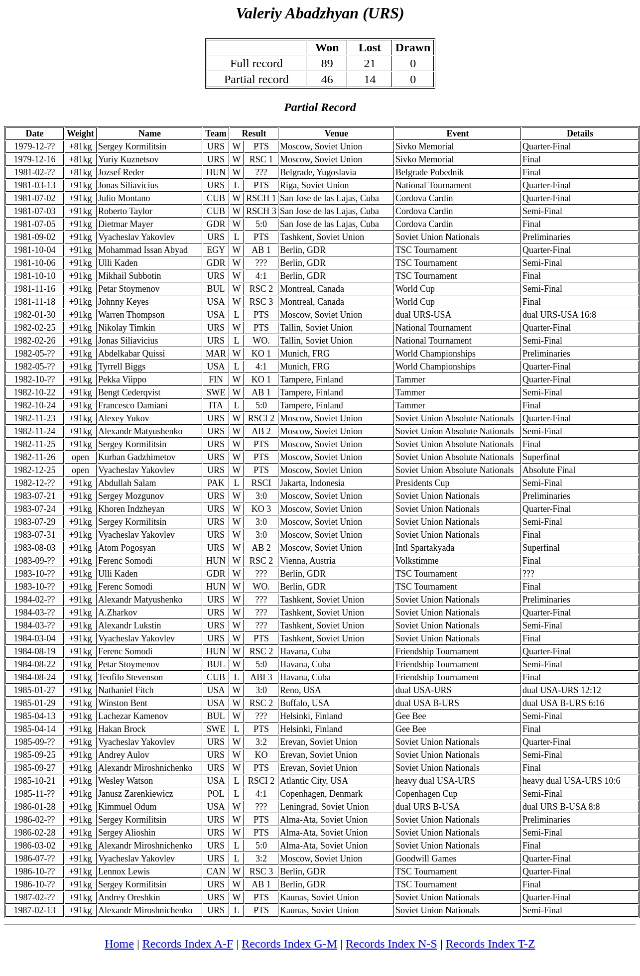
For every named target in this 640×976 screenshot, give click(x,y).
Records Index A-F (188, 943)
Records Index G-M (289, 943)
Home (119, 943)
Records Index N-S (391, 943)
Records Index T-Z (490, 943)
